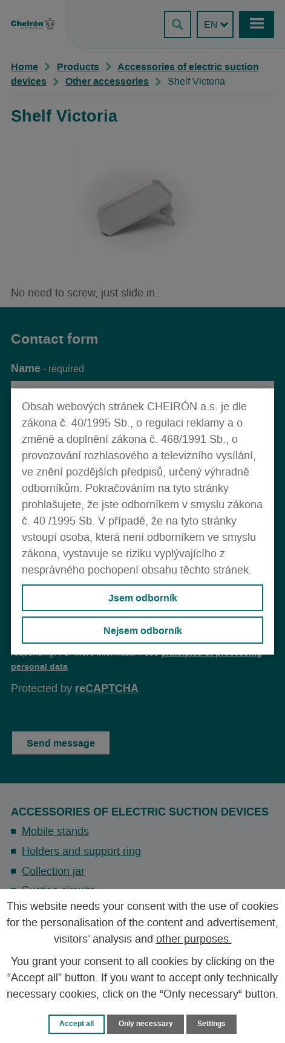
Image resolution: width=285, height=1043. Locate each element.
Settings (211, 1023)
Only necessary (146, 1023)
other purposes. (194, 939)
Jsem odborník (142, 597)
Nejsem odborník (142, 630)
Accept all (76, 1023)
